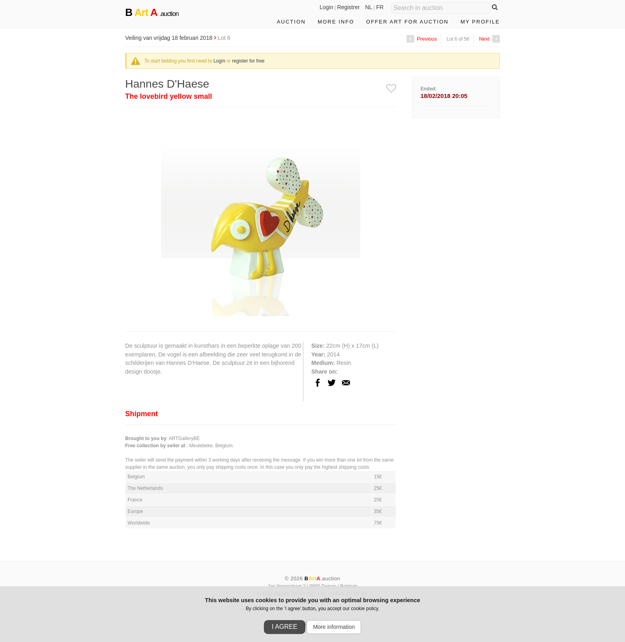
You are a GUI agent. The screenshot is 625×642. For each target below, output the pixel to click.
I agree (284, 626)
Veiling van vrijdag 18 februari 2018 (169, 38)
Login (326, 7)
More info (336, 22)
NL (368, 7)
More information (334, 627)
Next (489, 39)
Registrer (348, 7)
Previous (422, 39)
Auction (291, 22)
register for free (248, 61)
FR (380, 7)
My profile (480, 22)
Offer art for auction (407, 22)
